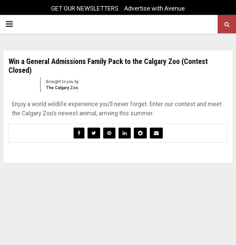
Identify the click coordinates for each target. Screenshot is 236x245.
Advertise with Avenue (154, 8)
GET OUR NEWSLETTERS (85, 8)
